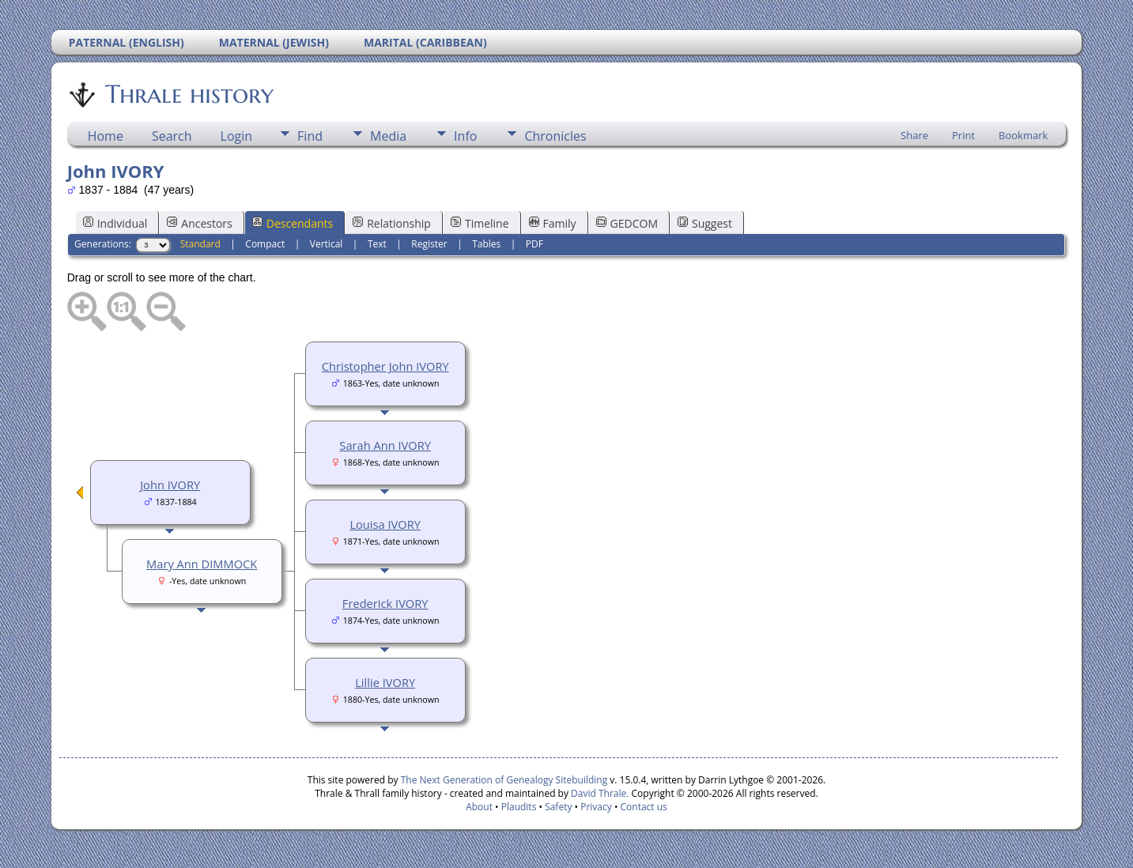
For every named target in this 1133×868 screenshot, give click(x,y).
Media (388, 136)
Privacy (596, 806)
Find (310, 136)
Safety (558, 806)
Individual (115, 223)
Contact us (644, 806)
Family (552, 223)
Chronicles (555, 136)
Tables (486, 244)
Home (105, 136)
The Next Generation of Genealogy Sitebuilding (504, 780)
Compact (265, 244)
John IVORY (170, 484)
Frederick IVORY (385, 603)
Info (465, 136)
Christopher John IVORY (385, 366)
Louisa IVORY (385, 524)
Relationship (392, 223)
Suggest (705, 223)
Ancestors (199, 223)
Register (429, 244)
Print (963, 135)
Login (237, 136)
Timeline (480, 223)
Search (172, 136)
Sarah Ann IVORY (385, 445)
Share (914, 135)
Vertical (326, 244)
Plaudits (519, 806)
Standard (200, 244)
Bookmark (1023, 135)
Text (377, 244)
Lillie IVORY (385, 682)
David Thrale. (598, 793)
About (479, 806)
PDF (534, 244)
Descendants (292, 223)
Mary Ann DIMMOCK (201, 564)
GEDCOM (627, 223)
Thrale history (188, 94)
